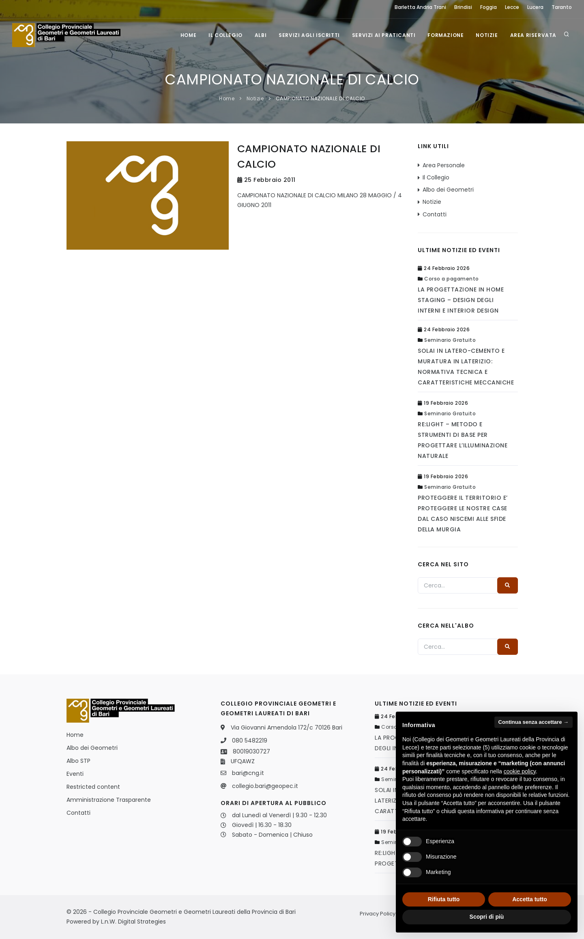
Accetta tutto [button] (529, 899)
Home (188, 35)
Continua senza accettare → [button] (533, 722)
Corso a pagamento (451, 278)
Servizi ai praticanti (384, 35)
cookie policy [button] (520, 771)
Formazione (445, 35)
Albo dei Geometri (448, 190)
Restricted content (93, 787)
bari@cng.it (248, 773)
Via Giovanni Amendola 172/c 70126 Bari (286, 727)
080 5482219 (249, 740)
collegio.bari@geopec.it (265, 786)
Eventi (75, 774)
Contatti (435, 214)
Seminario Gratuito (450, 340)
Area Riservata (533, 35)
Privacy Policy (377, 913)
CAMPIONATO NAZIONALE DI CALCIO (320, 98)
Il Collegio (225, 35)
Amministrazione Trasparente (109, 800)
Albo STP (78, 761)
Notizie (487, 35)
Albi (260, 35)
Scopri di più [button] (487, 916)
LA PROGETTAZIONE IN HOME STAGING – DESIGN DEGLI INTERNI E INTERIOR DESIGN (461, 300)
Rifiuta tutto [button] (444, 899)
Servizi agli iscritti (309, 35)
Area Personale (444, 165)
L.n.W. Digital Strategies (133, 921)
